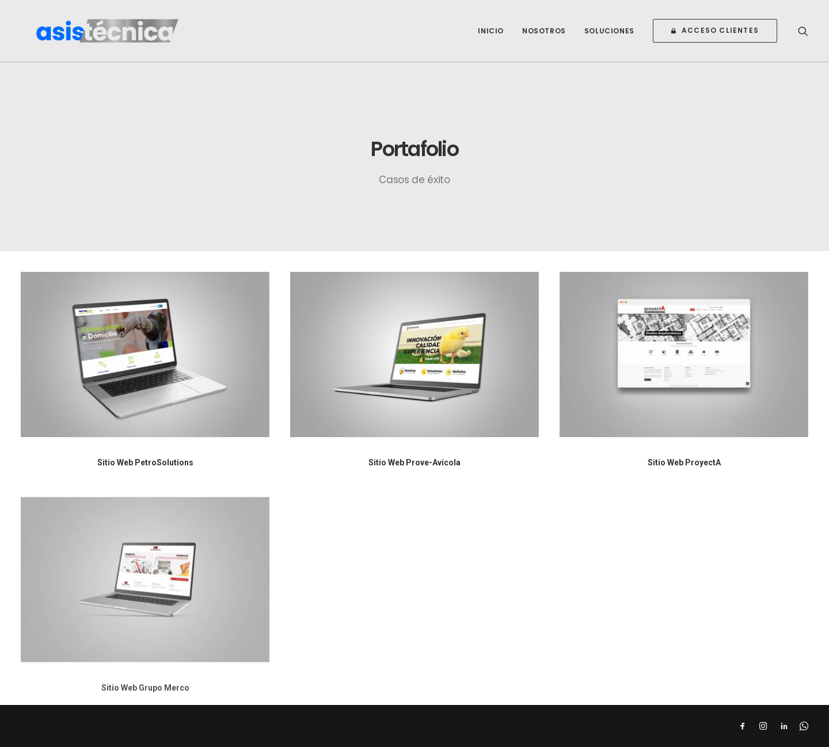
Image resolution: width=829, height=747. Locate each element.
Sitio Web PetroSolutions (145, 462)
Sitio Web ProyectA (684, 462)
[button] (803, 37)
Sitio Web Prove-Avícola (414, 462)
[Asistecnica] (121, 37)
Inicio (491, 37)
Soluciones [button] (609, 37)
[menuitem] (491, 37)
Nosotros (544, 37)
